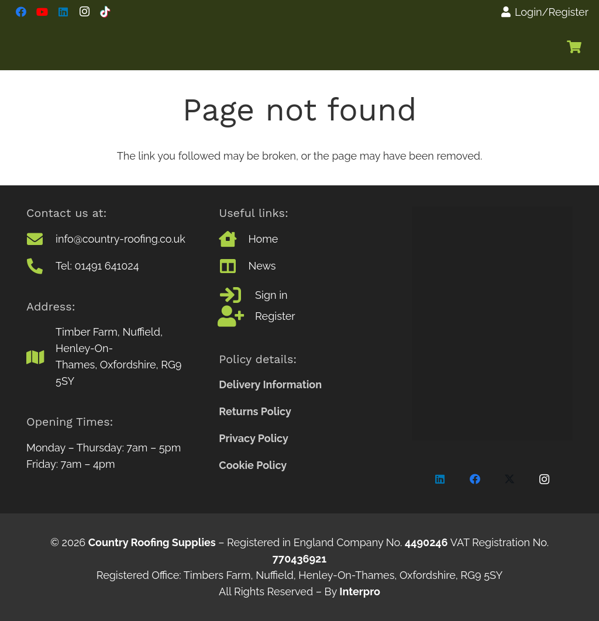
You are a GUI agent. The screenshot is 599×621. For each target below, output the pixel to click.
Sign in (271, 295)
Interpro (359, 591)
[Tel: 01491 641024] (41, 266)
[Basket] (574, 46)
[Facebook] (21, 11)
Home (263, 239)
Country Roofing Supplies (152, 542)
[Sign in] (237, 295)
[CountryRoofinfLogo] (113, 47)
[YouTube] (42, 11)
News (262, 266)
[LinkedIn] (63, 11)
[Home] (233, 239)
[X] (510, 479)
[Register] (237, 316)
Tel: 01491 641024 (97, 266)
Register (275, 316)
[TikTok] (105, 11)
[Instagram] (84, 11)
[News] (233, 266)
